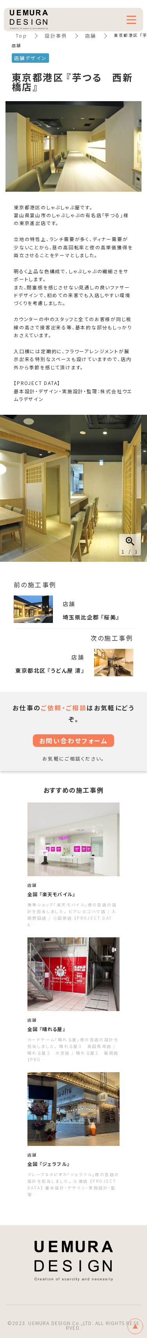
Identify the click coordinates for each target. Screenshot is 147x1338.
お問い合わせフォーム (73, 740)
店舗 (90, 35)
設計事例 (56, 35)
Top (21, 35)
